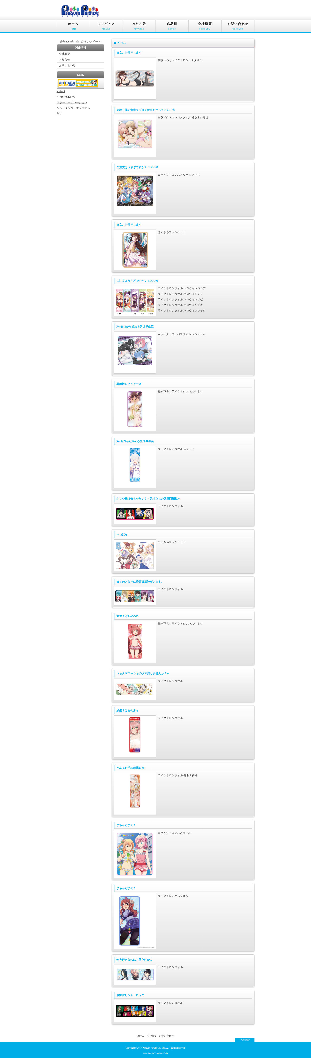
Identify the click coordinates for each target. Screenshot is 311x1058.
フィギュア (106, 27)
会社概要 (205, 27)
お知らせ (64, 59)
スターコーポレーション (72, 102)
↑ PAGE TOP (244, 1040)
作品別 (172, 27)
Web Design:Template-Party (155, 1053)
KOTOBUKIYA (66, 96)
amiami (61, 91)
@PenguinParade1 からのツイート (80, 41)
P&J (59, 113)
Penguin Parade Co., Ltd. (154, 1048)
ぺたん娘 (139, 27)
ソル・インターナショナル (73, 108)
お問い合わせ (238, 27)
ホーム (73, 27)
